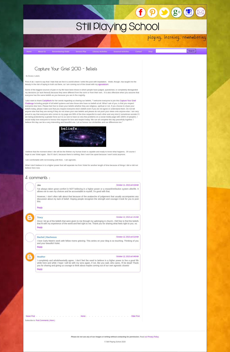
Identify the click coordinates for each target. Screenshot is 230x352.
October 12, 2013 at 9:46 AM (127, 256)
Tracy (40, 217)
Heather (41, 256)
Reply (39, 207)
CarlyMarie (47, 100)
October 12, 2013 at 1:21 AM (127, 217)
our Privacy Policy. (152, 337)
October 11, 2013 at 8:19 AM (127, 185)
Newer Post (30, 316)
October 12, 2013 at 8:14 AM (127, 237)
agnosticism (103, 84)
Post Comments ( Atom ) (45, 320)
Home (83, 316)
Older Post (135, 316)
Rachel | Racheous (47, 237)
